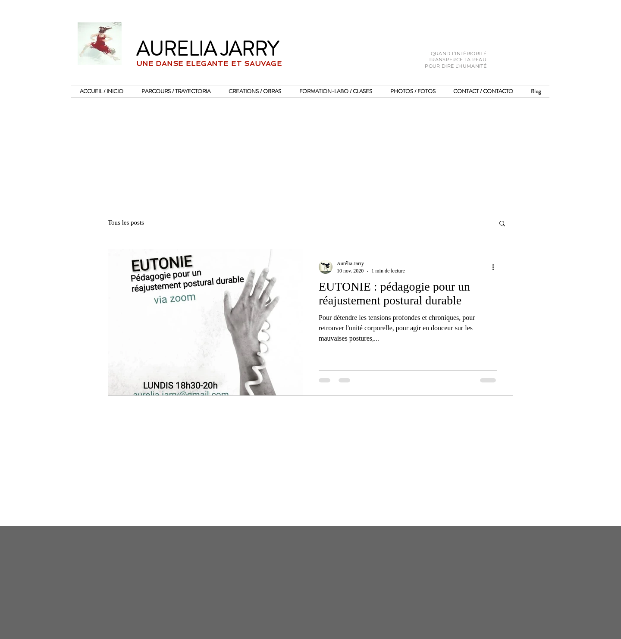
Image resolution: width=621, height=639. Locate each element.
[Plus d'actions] (496, 267)
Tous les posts (126, 222)
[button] (502, 224)
